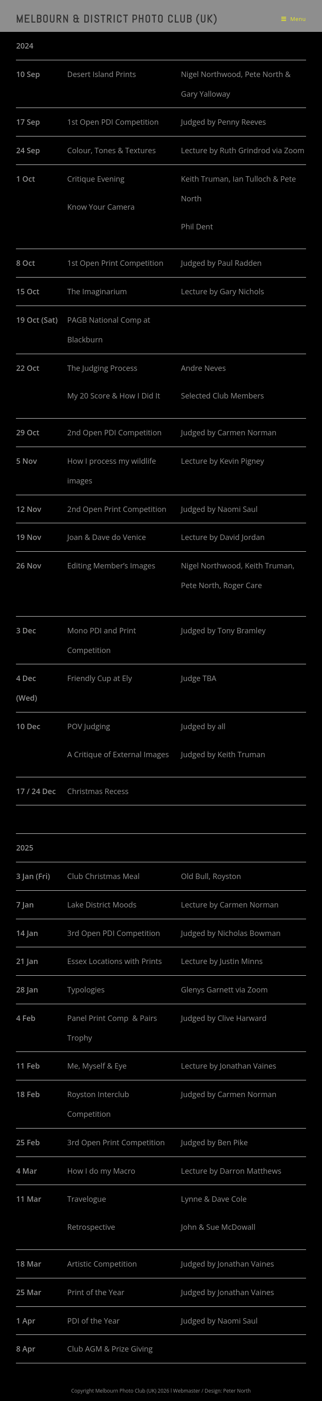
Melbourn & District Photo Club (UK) (117, 19)
